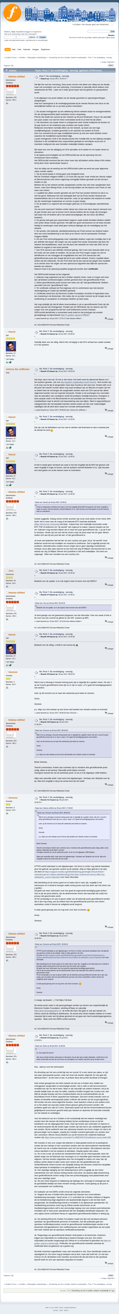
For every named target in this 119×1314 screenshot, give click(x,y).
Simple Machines (70, 1307)
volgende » (111, 62)
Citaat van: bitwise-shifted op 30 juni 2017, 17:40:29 (54, 808)
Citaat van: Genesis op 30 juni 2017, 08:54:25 (51, 730)
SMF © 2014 (59, 1307)
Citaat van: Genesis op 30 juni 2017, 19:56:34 (51, 944)
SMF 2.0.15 (49, 1307)
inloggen (27, 32)
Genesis (13, 672)
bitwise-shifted (17, 76)
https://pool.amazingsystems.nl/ (47, 1011)
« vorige (103, 62)
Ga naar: (63, 1290)
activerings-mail (18, 34)
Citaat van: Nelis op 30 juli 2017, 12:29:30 (50, 1046)
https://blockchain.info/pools (47, 524)
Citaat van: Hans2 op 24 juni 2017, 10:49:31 (50, 502)
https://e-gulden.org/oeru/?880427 (75, 315)
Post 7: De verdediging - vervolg (54, 76)
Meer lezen (110, 37)
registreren (37, 32)
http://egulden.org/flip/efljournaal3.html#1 (78, 382)
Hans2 (12, 331)
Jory (11, 570)
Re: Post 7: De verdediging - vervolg (56, 331)
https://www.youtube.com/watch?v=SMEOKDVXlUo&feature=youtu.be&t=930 (78, 1137)
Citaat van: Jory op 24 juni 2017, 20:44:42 (50, 603)
